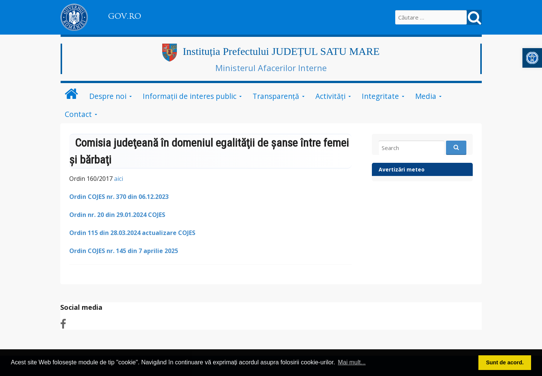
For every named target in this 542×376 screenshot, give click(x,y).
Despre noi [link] (107, 96)
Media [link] (425, 96)
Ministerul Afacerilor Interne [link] (271, 67)
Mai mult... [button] (352, 362)
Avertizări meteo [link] (402, 169)
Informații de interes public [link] (189, 96)
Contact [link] (78, 114)
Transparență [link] (276, 96)
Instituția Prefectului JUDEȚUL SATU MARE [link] (281, 51)
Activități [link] (330, 96)
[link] (532, 58)
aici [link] (118, 178)
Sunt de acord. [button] (505, 362)
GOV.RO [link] (124, 16)
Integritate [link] (380, 96)
